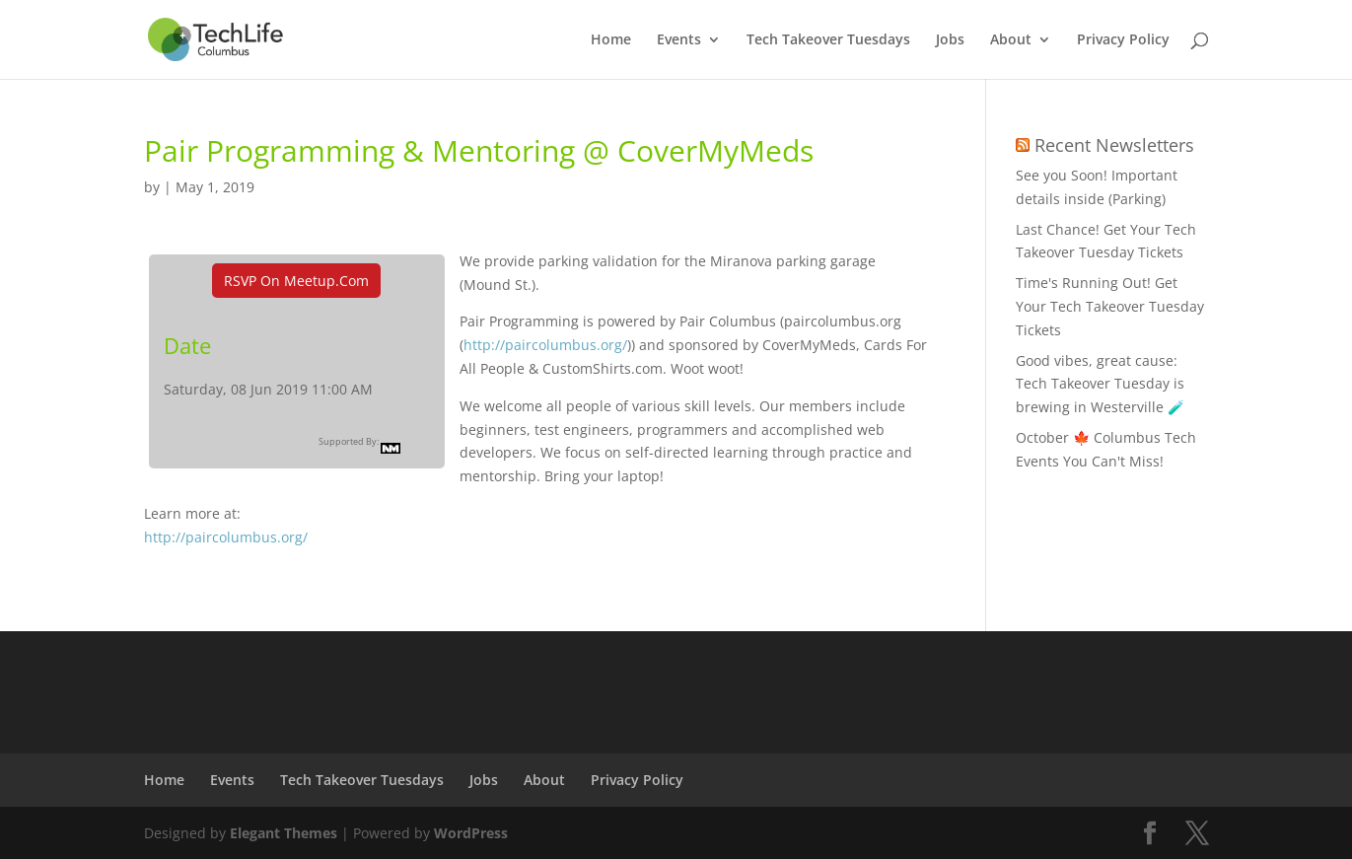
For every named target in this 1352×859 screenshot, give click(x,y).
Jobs (950, 40)
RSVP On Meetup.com (296, 280)
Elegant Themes (283, 832)
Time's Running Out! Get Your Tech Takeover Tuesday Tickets (1110, 306)
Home (611, 40)
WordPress (471, 832)
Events (679, 40)
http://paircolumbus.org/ (545, 344)
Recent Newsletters (1114, 145)
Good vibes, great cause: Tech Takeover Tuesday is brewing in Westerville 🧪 (1100, 384)
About (1011, 40)
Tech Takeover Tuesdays (828, 40)
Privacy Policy (1123, 40)
